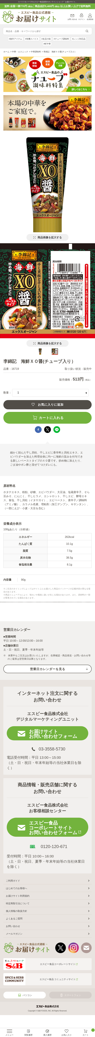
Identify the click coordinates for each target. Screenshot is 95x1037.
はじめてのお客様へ (16, 888)
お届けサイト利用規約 (17, 895)
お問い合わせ (72, 19)
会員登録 (90, 19)
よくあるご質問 (14, 918)
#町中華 (47, 44)
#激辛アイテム (15, 39)
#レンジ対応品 (78, 39)
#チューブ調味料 (61, 39)
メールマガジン (14, 933)
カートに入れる (51, 418)
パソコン (27, 995)
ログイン (81, 19)
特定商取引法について (17, 903)
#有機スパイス (31, 39)
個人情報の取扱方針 (16, 911)
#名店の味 (46, 39)
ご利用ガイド (13, 880)
